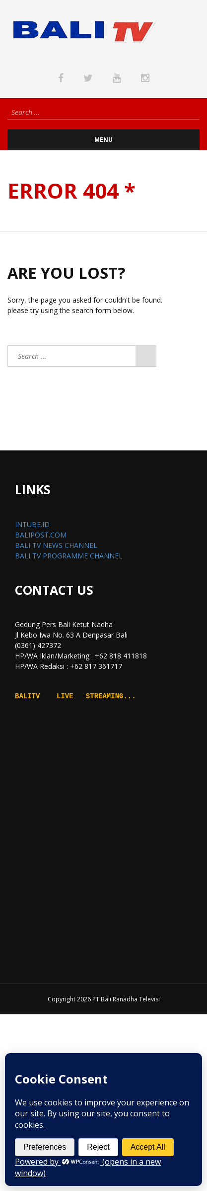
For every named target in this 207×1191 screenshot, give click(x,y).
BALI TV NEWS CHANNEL (56, 545)
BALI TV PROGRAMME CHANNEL (69, 555)
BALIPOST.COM (41, 535)
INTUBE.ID (32, 524)
